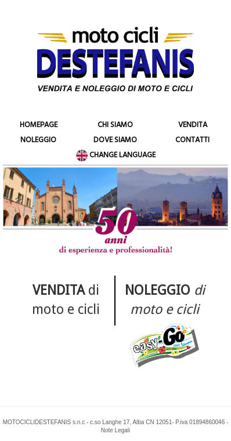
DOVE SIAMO (115, 141)
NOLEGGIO (38, 141)
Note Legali (116, 430)
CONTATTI (192, 141)
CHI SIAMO (115, 126)
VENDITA (192, 126)
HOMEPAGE (38, 126)
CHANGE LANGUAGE (116, 156)
